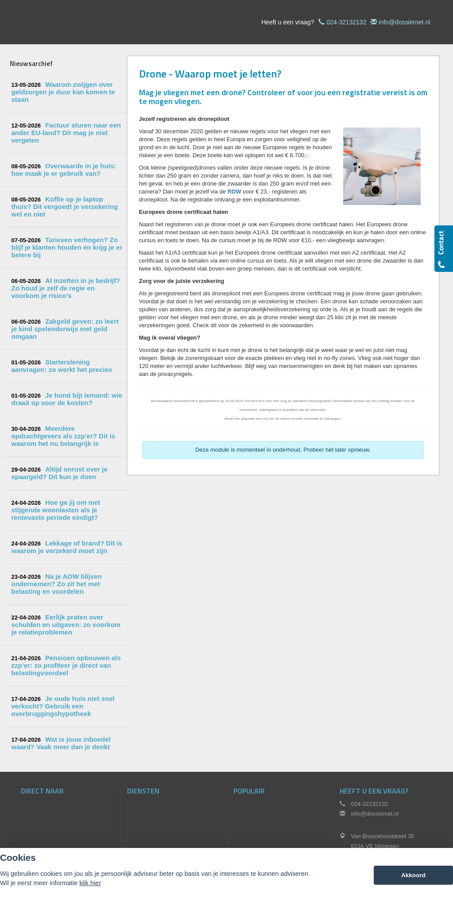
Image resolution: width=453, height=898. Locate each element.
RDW (234, 191)
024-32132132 (346, 22)
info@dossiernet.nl (404, 22)
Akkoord (413, 875)
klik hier (90, 882)
